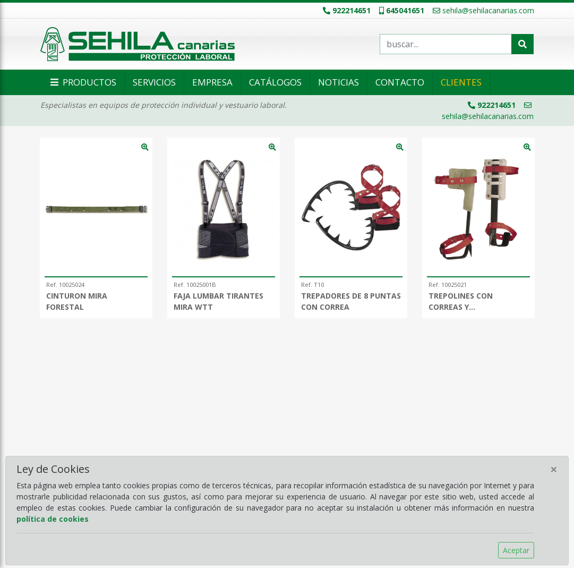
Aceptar (516, 550)
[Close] (553, 469)
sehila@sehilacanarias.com (483, 10)
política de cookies (52, 519)
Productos (82, 82)
